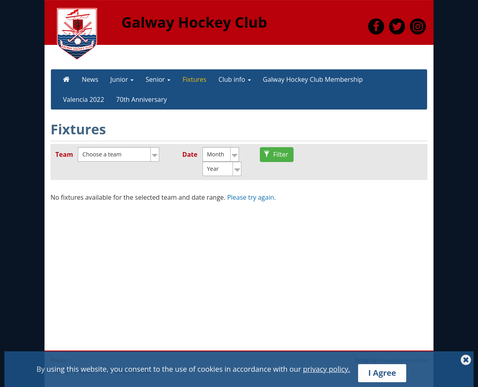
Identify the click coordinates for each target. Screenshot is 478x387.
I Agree (382, 372)
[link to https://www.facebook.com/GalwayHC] (376, 28)
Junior (122, 79)
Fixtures (194, 79)
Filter (275, 154)
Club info (235, 79)
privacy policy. (326, 369)
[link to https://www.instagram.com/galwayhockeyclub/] (417, 28)
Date (190, 154)
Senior (158, 79)
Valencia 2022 (83, 99)
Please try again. (251, 197)
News (90, 79)
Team (64, 154)
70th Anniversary (141, 99)
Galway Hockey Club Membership (313, 79)
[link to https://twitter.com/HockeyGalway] (397, 28)
